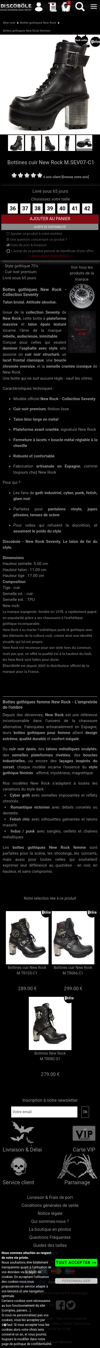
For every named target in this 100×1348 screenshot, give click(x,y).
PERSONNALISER (76, 1281)
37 (25, 208)
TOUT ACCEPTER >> (76, 1262)
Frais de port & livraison (26, 245)
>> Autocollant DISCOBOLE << (50, 256)
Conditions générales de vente (50, 1205)
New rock (9, 22)
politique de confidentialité (32, 1344)
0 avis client (51, 177)
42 (87, 208)
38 (38, 208)
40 (62, 208)
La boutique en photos (50, 1229)
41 (75, 208)
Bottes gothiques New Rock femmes (26, 30)
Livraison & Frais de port (50, 1197)
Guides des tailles (50, 1245)
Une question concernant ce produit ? (36, 239)
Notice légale (50, 1213)
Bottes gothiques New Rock (38, 22)
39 (50, 208)
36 (13, 208)
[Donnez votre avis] (75, 177)
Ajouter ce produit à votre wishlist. (34, 234)
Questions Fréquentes (50, 1237)
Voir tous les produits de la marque (82, 282)
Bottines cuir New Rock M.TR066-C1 (73, 970)
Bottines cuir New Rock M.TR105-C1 (27, 970)
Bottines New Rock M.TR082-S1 (50, 1056)
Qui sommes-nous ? (50, 1221)
